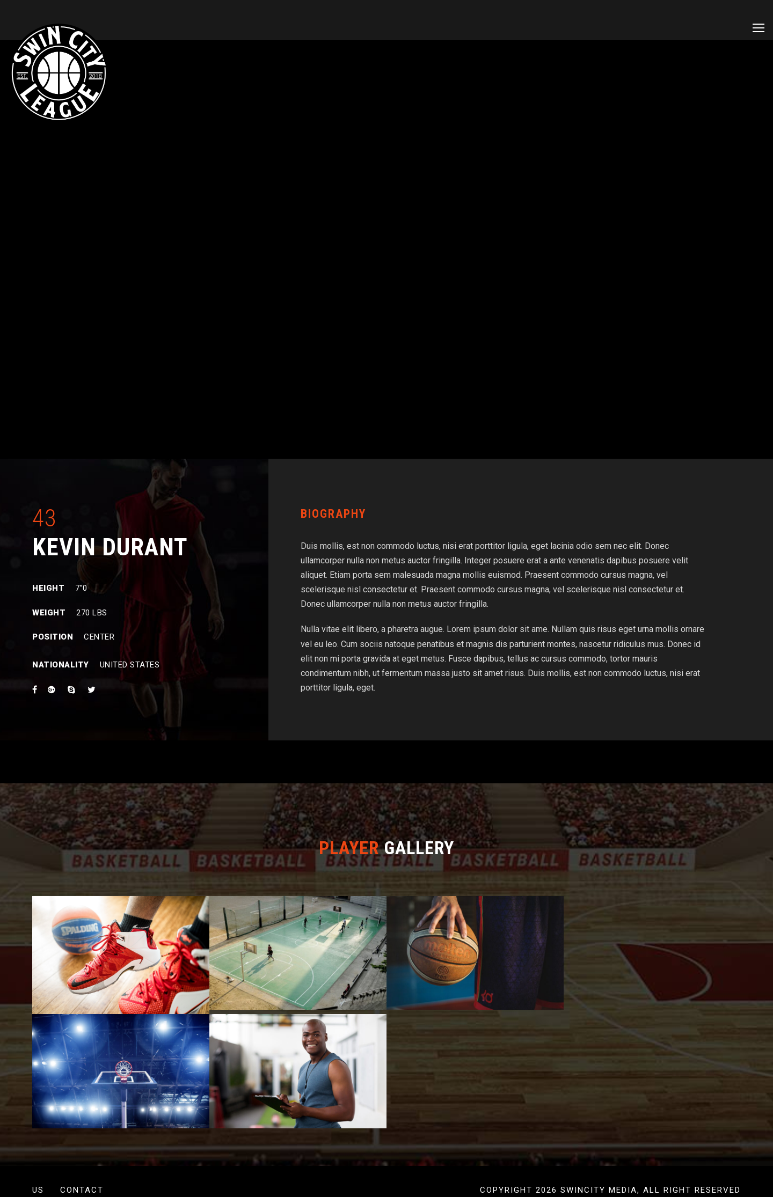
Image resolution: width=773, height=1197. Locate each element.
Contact (82, 1190)
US (38, 1190)
